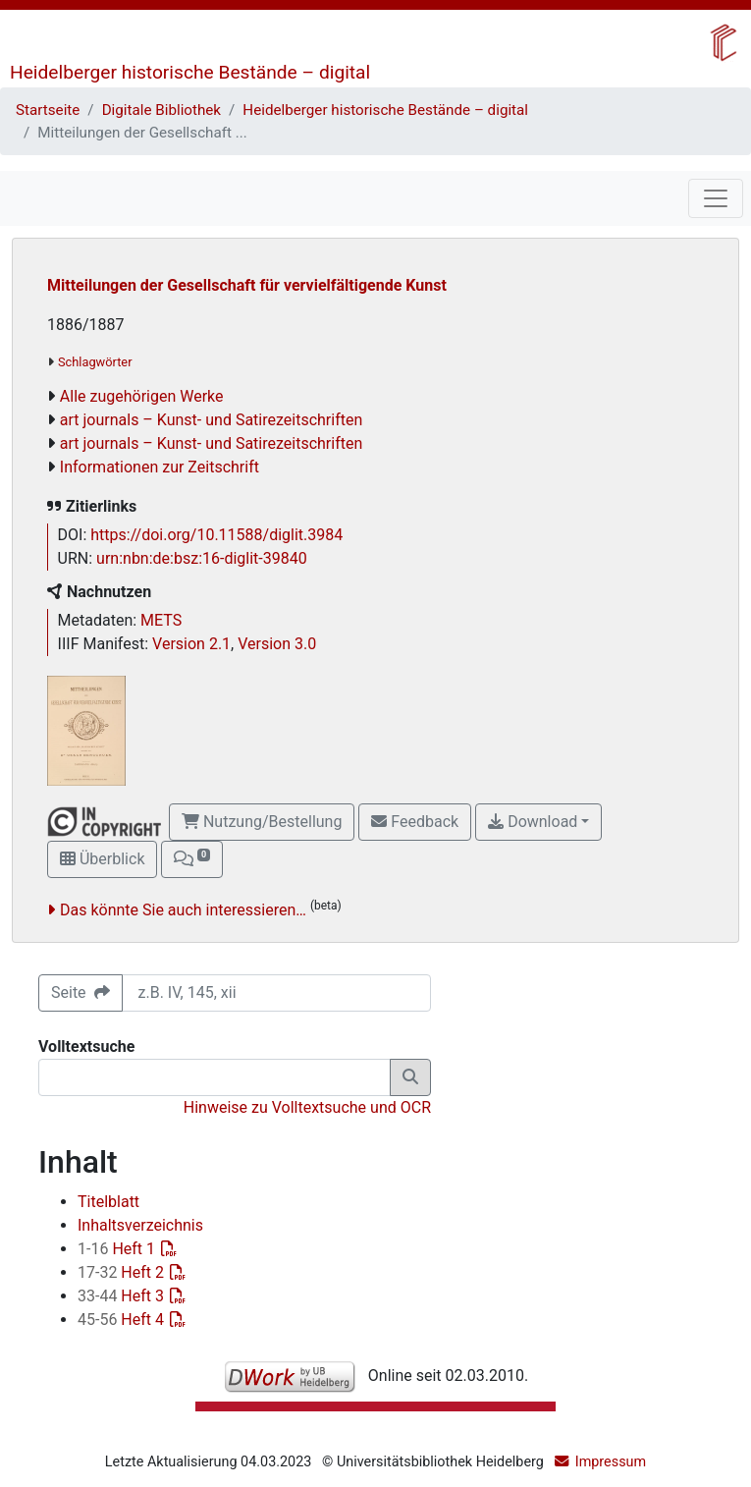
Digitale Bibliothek (161, 110)
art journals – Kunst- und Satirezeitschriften (211, 420)
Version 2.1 (191, 643)
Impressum (610, 1462)
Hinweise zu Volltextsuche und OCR (307, 1107)
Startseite (48, 110)
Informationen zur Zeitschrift (159, 467)
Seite (80, 992)
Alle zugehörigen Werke (142, 396)
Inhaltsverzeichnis (140, 1225)
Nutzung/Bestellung (262, 821)
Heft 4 (123, 1319)
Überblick (102, 859)
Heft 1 (118, 1248)
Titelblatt (108, 1201)
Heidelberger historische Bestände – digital (190, 72)
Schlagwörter (95, 362)
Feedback (414, 821)
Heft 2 (123, 1272)
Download (532, 821)
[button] (191, 859)
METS (161, 620)
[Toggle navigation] (715, 198)
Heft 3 (123, 1296)
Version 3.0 (277, 643)
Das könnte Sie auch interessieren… (183, 910)
